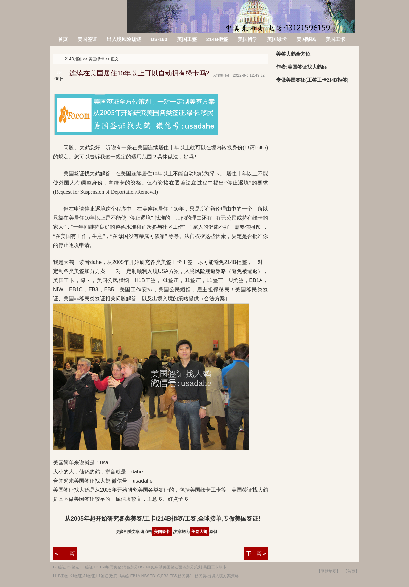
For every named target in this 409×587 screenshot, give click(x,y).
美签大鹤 (199, 531)
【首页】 (351, 571)
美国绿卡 (277, 39)
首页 (63, 39)
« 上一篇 (65, 553)
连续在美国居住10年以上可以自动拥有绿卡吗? (139, 73)
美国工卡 (335, 39)
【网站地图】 (328, 571)
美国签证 (87, 39)
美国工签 (187, 39)
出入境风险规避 (124, 39)
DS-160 (159, 39)
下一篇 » (256, 553)
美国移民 (306, 39)
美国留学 (247, 39)
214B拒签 (88, 12)
